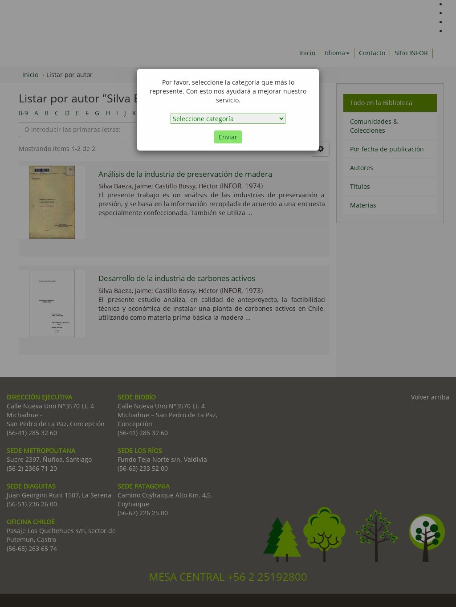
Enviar (228, 137)
